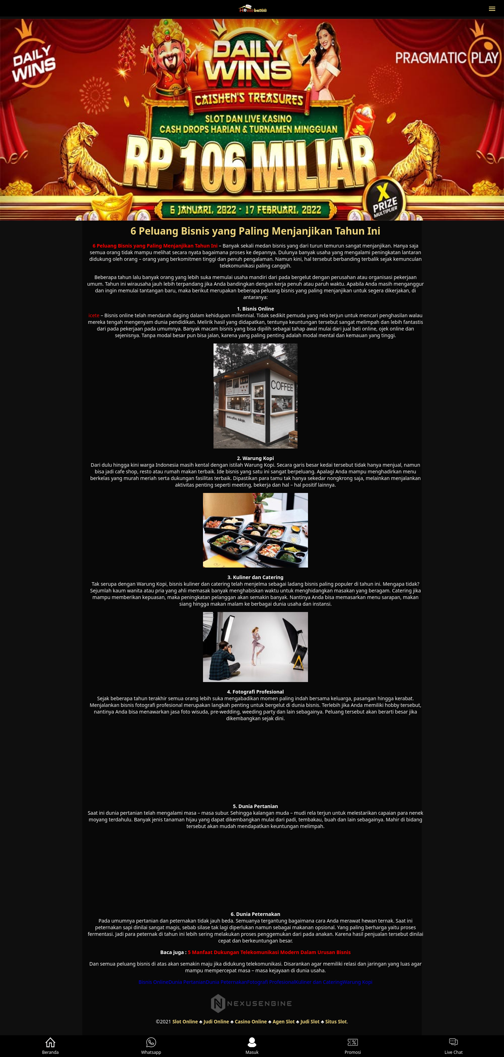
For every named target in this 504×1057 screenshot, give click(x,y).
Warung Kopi (357, 982)
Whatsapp (151, 1046)
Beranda (50, 1046)
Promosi (353, 1046)
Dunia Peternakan (226, 982)
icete (94, 315)
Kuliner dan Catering (319, 982)
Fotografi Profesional (271, 982)
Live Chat (453, 1046)
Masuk (251, 1046)
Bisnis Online (153, 982)
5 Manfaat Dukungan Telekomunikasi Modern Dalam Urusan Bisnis (269, 952)
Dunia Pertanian (186, 982)
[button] (492, 8)
